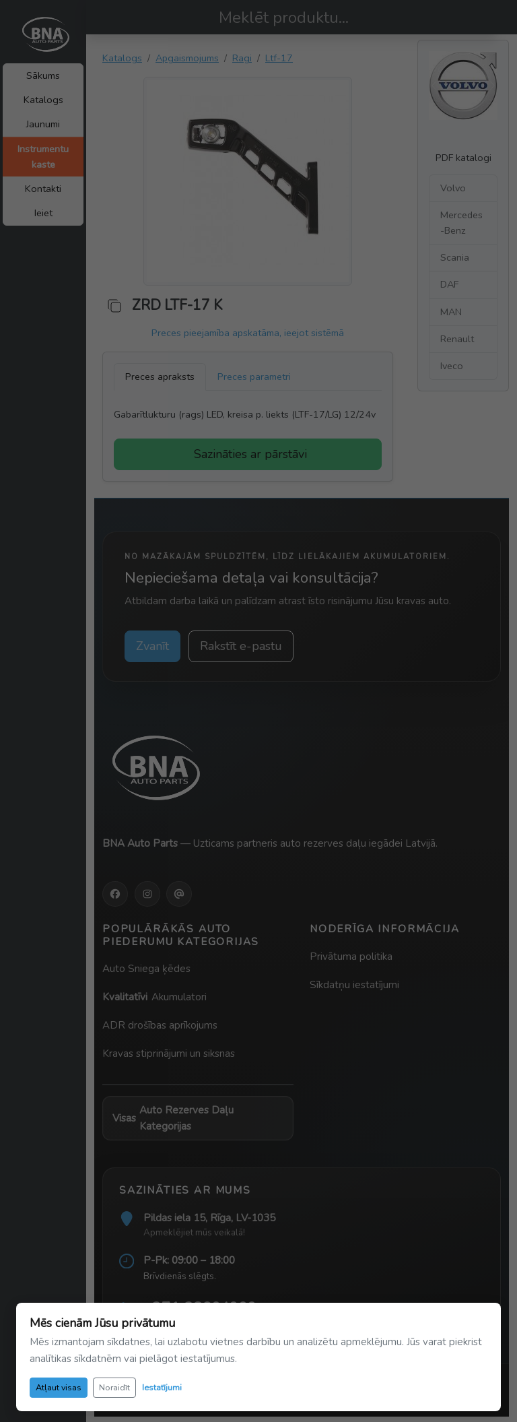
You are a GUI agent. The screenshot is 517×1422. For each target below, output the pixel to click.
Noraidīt (114, 1387)
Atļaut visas (58, 1387)
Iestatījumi (162, 1387)
